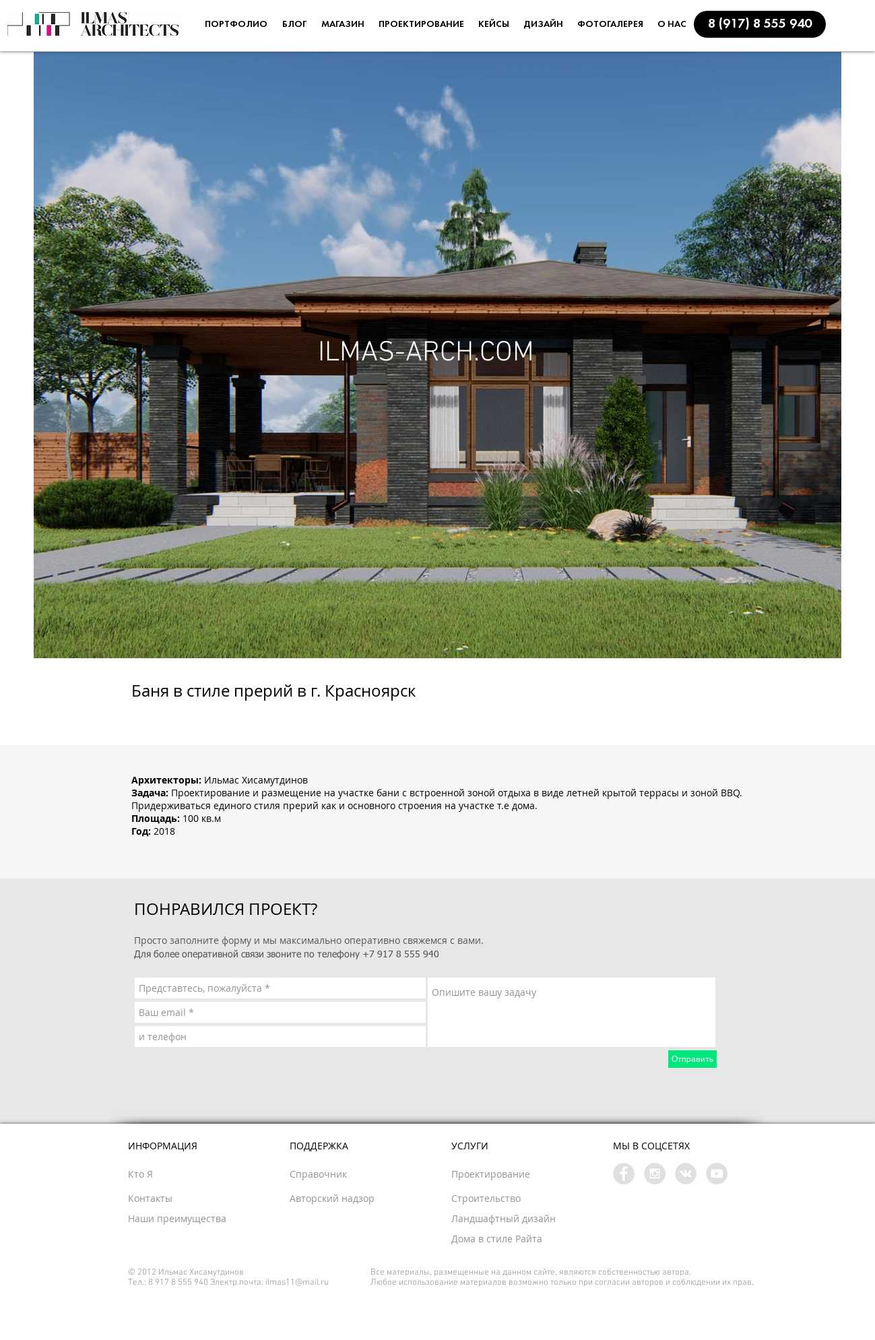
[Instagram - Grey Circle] (655, 1173)
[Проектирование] (518, 1174)
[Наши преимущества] (211, 1218)
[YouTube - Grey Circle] (716, 1173)
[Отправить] (692, 1059)
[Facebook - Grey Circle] (624, 1173)
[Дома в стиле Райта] (528, 1239)
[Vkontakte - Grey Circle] (685, 1173)
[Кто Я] (166, 1174)
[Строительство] (509, 1198)
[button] (760, 24)
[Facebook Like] (253, 715)
